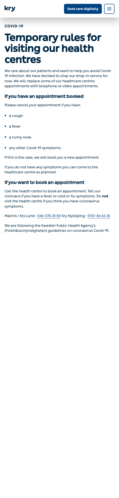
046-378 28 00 (49, 216)
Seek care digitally (82, 9)
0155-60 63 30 (99, 216)
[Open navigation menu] (109, 9)
